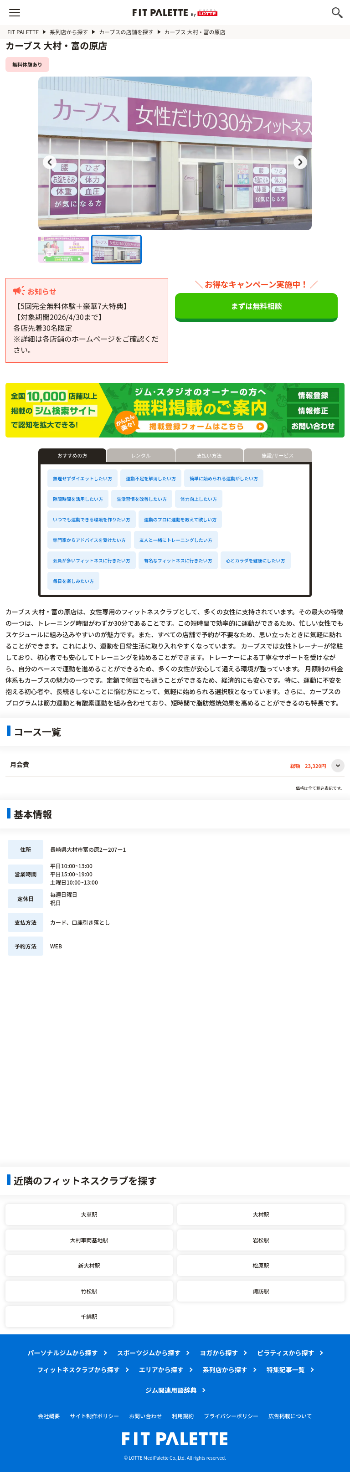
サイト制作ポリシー (94, 1416)
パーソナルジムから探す (63, 1352)
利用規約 (183, 1416)
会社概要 (49, 1416)
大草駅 (89, 1214)
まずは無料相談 (256, 305)
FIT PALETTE (23, 32)
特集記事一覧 (286, 1369)
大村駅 (260, 1214)
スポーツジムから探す (149, 1352)
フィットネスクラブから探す (78, 1369)
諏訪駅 (260, 1291)
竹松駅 (89, 1291)
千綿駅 (89, 1316)
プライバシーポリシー (231, 1416)
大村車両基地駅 (89, 1240)
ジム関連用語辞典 (170, 1390)
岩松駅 (260, 1240)
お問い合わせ (145, 1416)
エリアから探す (161, 1369)
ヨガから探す (219, 1352)
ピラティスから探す (285, 1352)
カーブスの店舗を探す (126, 32)
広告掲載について (290, 1416)
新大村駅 (89, 1265)
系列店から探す (69, 32)
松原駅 (260, 1265)
